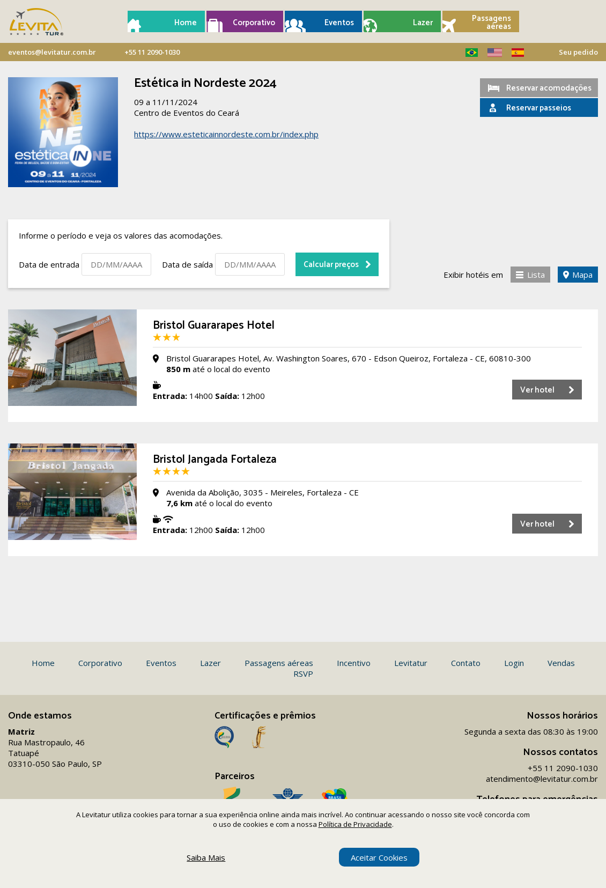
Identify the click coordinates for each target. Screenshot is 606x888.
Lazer (423, 23)
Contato (466, 662)
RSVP (303, 673)
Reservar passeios (538, 108)
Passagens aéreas (491, 22)
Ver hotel (537, 390)
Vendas (561, 662)
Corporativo (254, 23)
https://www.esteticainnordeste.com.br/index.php (226, 134)
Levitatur (410, 662)
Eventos (339, 23)
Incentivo (354, 662)
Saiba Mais (206, 857)
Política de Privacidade (355, 824)
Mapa (582, 274)
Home (185, 23)
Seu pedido (578, 52)
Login (514, 662)
